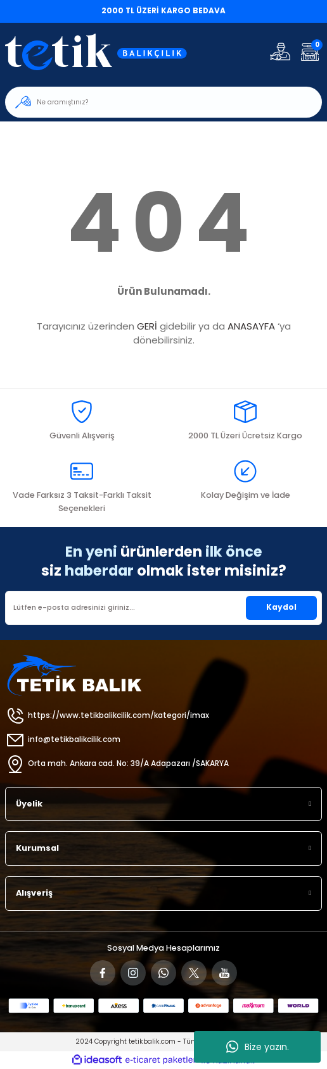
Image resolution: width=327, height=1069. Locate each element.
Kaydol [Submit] (281, 607)
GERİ (147, 326)
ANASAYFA (251, 326)
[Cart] (309, 51)
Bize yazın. (257, 1047)
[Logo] (104, 52)
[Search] (163, 102)
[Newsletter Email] (163, 608)
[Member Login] (280, 51)
